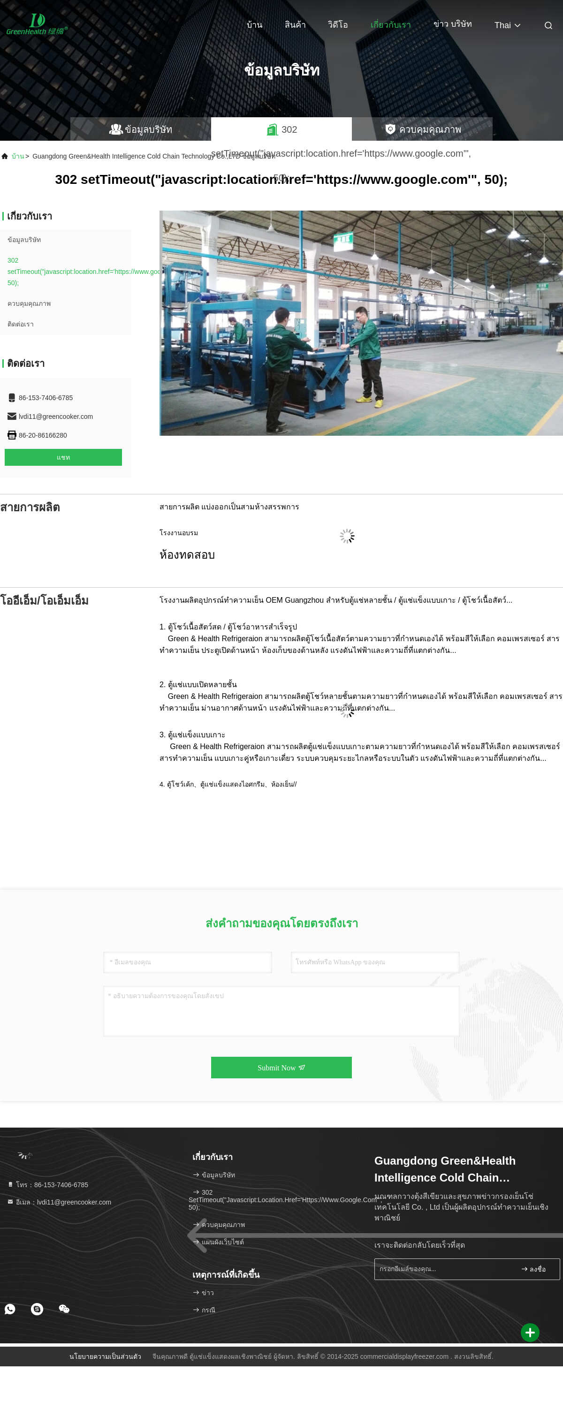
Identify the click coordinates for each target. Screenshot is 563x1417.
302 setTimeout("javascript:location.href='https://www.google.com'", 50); (99, 272)
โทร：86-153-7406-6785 (47, 1185)
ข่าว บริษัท (453, 24)
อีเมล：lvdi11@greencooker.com (59, 1202)
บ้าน (254, 25)
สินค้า (295, 25)
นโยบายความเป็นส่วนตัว (105, 1356)
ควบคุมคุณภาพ (29, 303)
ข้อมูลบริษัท (24, 239)
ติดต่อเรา (21, 324)
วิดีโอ (338, 25)
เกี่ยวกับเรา (391, 25)
